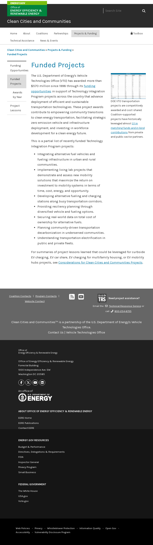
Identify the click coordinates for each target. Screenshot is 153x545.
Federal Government (32, 484)
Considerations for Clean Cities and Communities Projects (100, 262)
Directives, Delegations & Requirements (41, 451)
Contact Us (56, 332)
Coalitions (42, 33)
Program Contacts (46, 296)
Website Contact (35, 301)
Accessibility (23, 532)
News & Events (49, 40)
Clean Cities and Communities (39, 21)
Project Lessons (15, 108)
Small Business (27, 472)
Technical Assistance (22, 40)
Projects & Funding (85, 33)
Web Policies (23, 528)
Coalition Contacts (20, 296)
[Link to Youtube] (35, 383)
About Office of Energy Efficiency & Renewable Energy (55, 411)
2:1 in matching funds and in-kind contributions (128, 128)
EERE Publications (28, 422)
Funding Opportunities (18, 68)
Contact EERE (26, 427)
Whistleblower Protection (61, 528)
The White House (28, 490)
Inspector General (28, 462)
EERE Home (25, 417)
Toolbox (137, 33)
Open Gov (110, 528)
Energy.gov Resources (33, 440)
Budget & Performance (31, 446)
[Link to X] (28, 383)
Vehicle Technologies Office (85, 332)
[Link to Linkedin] (42, 383)
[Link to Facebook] (21, 383)
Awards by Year (17, 95)
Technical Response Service (123, 305)
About (26, 33)
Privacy (38, 528)
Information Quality (90, 528)
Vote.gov (23, 501)
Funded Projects (17, 54)
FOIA (20, 456)
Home (13, 33)
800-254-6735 (120, 311)
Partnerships (61, 33)
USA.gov (23, 496)
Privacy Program (27, 467)
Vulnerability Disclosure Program (52, 532)
